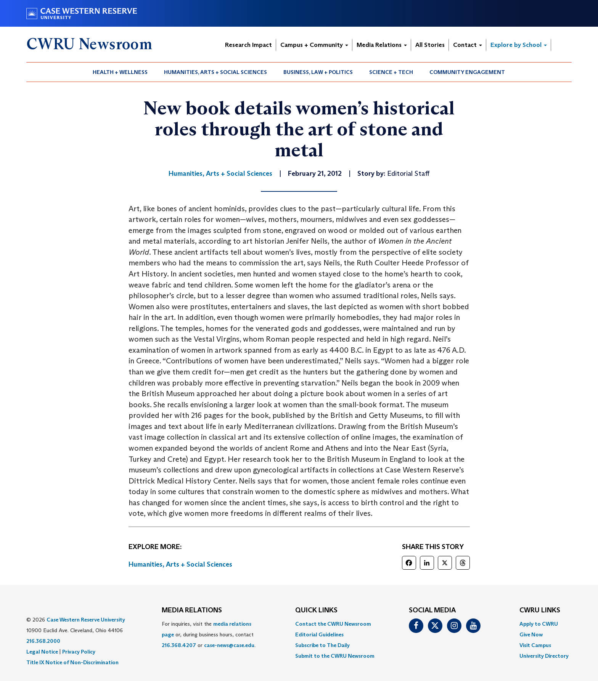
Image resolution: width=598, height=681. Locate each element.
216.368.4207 (179, 645)
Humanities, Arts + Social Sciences (215, 72)
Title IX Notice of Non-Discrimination (72, 662)
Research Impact (248, 44)
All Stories (430, 44)
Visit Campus (535, 645)
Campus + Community (314, 44)
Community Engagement (467, 72)
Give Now (531, 634)
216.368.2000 (43, 641)
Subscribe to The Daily (322, 645)
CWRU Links (539, 610)
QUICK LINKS (316, 610)
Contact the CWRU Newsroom (333, 623)
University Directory (544, 655)
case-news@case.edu (229, 645)
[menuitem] (120, 72)
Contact (467, 44)
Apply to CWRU (538, 623)
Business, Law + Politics (318, 72)
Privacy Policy (78, 651)
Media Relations (382, 44)
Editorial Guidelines (319, 634)
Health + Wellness (120, 72)
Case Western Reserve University (86, 619)
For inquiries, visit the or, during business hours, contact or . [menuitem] (209, 634)
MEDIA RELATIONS (192, 610)
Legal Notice (42, 651)
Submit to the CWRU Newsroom (335, 655)
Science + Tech (391, 72)
